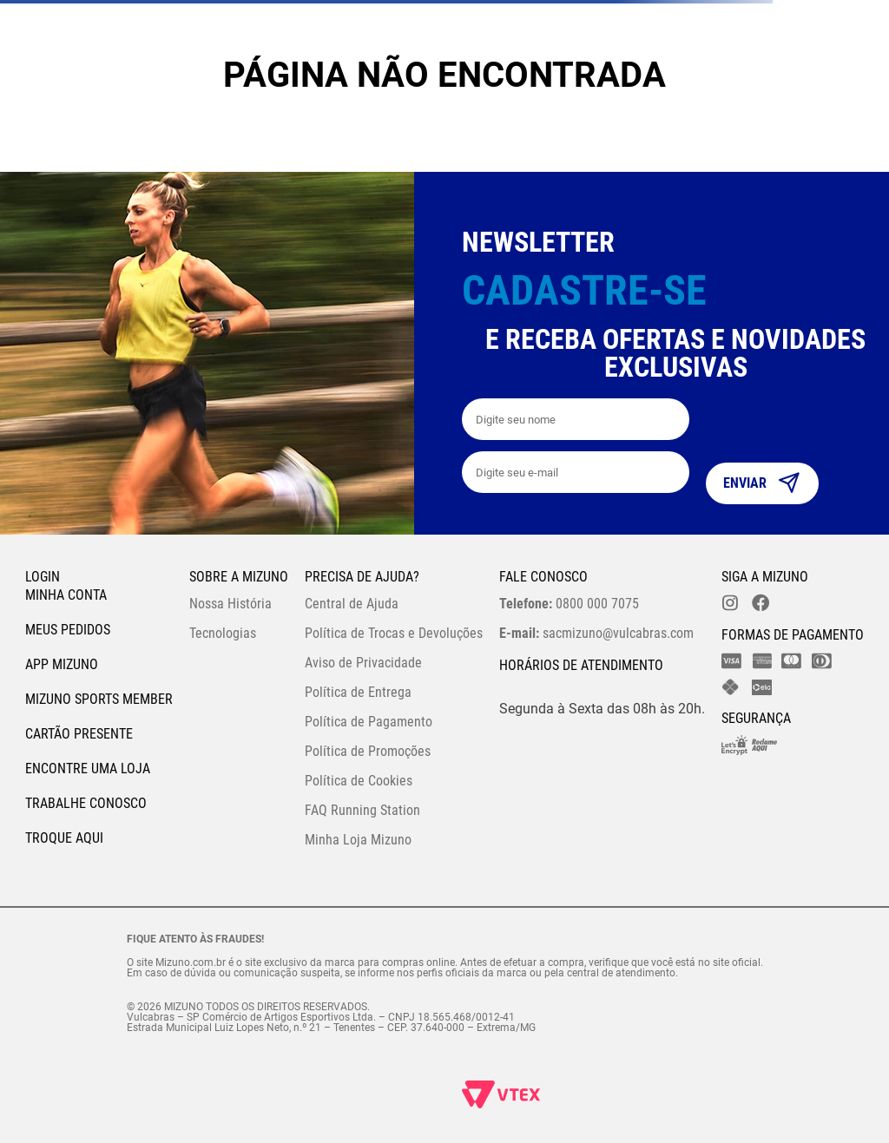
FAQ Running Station (362, 810)
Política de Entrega (358, 692)
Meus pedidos (67, 629)
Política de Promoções (368, 751)
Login (42, 576)
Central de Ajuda (351, 603)
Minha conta (66, 595)
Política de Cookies (358, 780)
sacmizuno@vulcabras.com (596, 633)
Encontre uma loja (87, 768)
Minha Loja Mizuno (358, 839)
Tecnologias (222, 633)
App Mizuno (61, 664)
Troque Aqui (64, 838)
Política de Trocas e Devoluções (394, 633)
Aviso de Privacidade (363, 662)
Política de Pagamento (368, 721)
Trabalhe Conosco (86, 803)
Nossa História (230, 603)
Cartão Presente (79, 734)
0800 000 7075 (569, 603)
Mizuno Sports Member (99, 699)
